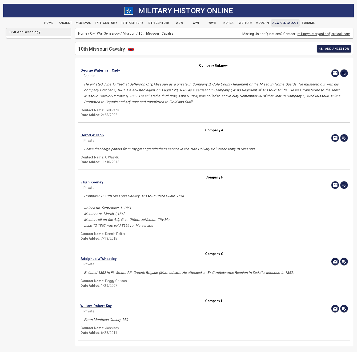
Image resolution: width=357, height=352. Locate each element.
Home (82, 33)
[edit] (344, 73)
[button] (174, 70)
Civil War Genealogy (105, 33)
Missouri (129, 33)
